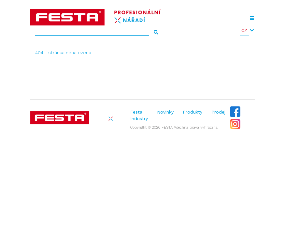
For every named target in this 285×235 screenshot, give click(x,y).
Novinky (165, 112)
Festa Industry (139, 115)
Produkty (192, 112)
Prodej (218, 112)
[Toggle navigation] (252, 18)
